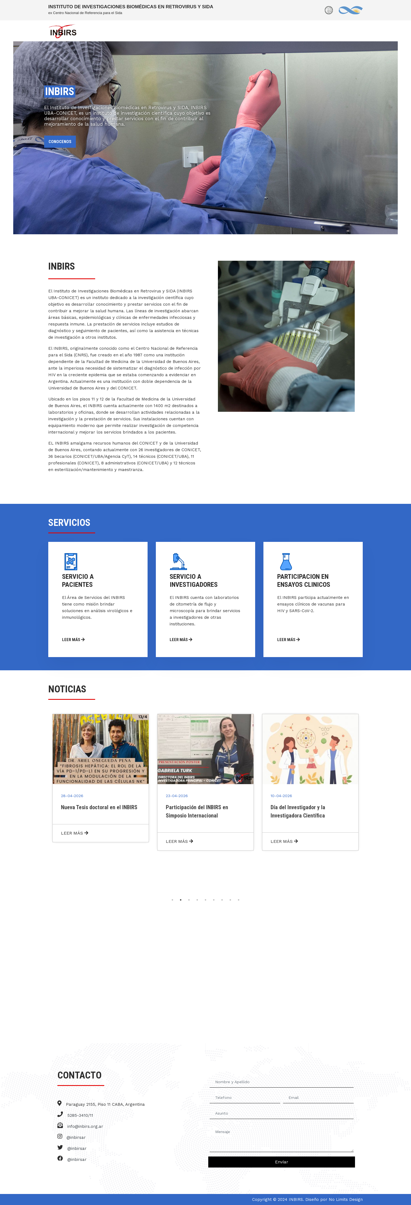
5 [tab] (205, 900)
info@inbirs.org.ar (85, 1126)
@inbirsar (76, 1137)
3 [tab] (189, 900)
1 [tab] (172, 900)
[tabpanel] (100, 778)
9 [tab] (238, 900)
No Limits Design (346, 1199)
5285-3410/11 (80, 1115)
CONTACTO (348, 31)
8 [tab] (230, 900)
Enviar (281, 1161)
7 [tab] (222, 900)
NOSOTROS (145, 31)
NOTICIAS (319, 31)
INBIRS (121, 31)
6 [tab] (214, 900)
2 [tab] (180, 900)
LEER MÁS (79, 639)
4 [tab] (197, 900)
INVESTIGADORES (209, 31)
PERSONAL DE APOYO (254, 31)
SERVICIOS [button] (175, 31)
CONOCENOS (60, 141)
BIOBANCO (292, 31)
